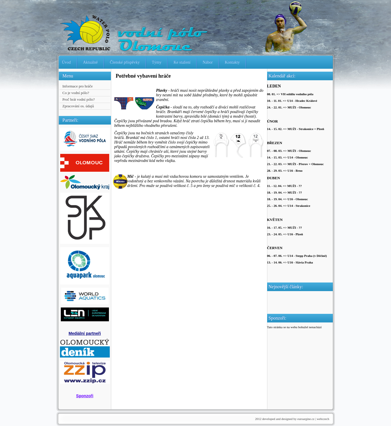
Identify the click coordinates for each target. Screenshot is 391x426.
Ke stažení (181, 62)
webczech (323, 419)
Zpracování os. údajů (78, 106)
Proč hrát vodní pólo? (79, 99)
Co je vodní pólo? (76, 93)
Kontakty (232, 62)
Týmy (156, 62)
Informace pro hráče (78, 86)
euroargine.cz (305, 419)
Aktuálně (90, 62)
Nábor (208, 62)
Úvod (66, 62)
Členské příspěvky (125, 62)
